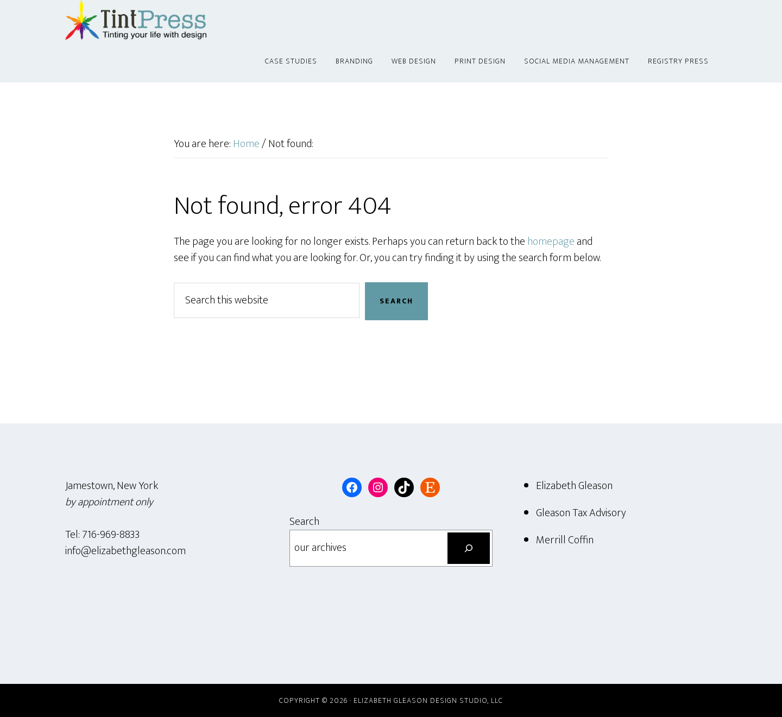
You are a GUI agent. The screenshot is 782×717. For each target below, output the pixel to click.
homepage (551, 241)
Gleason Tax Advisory (581, 513)
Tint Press (163, 20)
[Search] (468, 548)
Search (304, 521)
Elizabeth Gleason (574, 486)
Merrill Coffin (565, 540)
